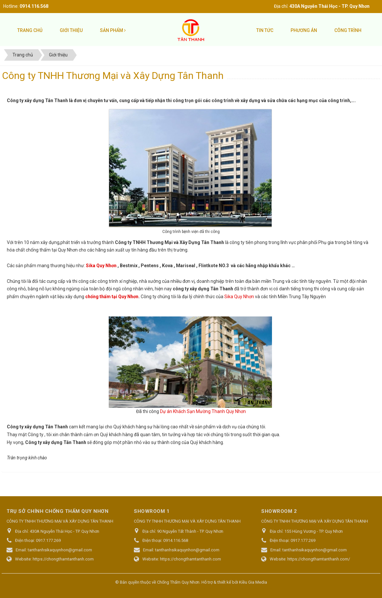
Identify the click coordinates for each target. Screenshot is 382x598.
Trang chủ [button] (29, 30)
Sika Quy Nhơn (101, 265)
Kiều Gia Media (253, 582)
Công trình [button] (347, 30)
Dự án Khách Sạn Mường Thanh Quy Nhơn (203, 411)
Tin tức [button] (264, 30)
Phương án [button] (304, 30)
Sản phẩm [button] (113, 30)
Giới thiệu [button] (71, 30)
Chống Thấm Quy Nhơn (178, 582)
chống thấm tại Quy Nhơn (111, 296)
